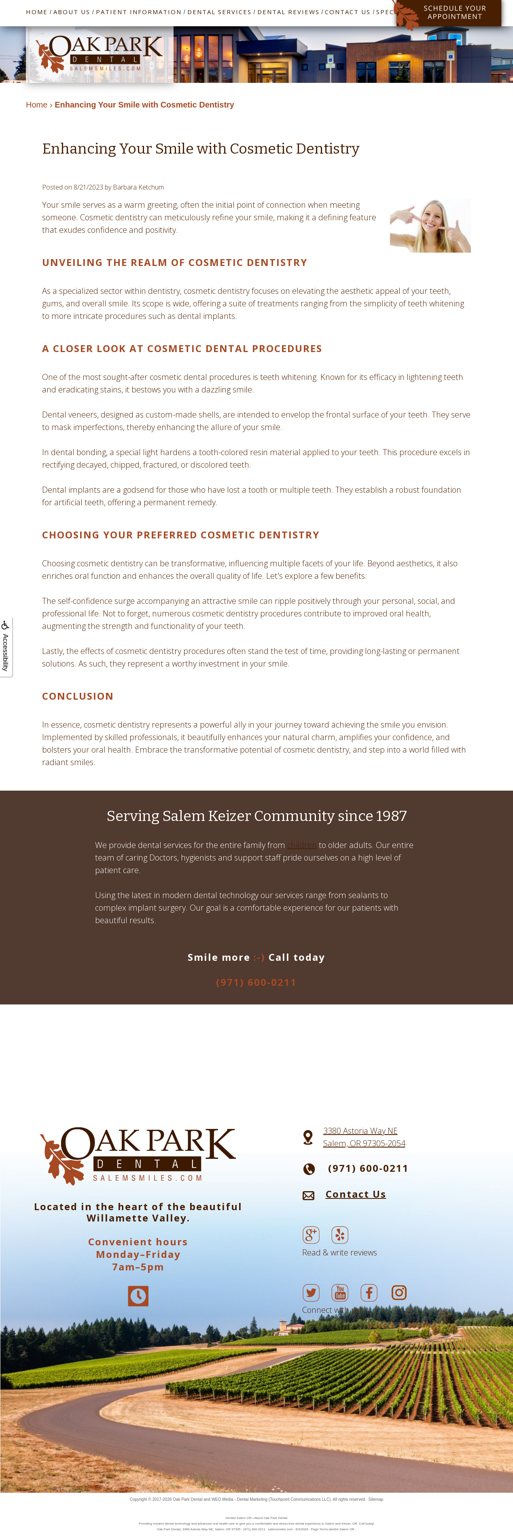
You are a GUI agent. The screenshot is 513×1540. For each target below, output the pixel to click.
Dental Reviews (288, 12)
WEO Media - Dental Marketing (239, 1499)
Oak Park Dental (187, 1499)
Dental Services (219, 12)
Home (37, 12)
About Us (71, 12)
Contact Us (348, 12)
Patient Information (139, 12)
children (302, 845)
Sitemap (376, 1499)
